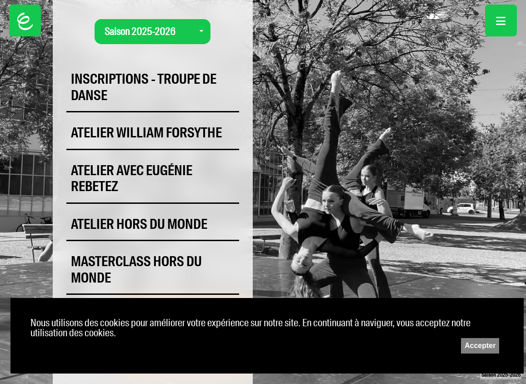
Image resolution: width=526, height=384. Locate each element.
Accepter (480, 345)
